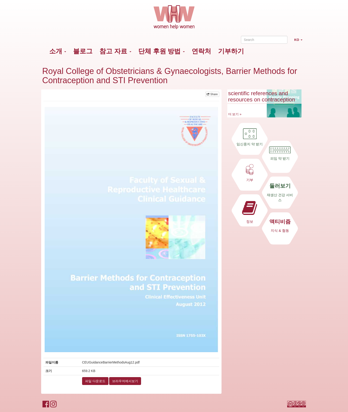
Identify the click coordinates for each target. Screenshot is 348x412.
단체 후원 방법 (161, 51)
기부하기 (231, 51)
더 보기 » (235, 114)
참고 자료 (115, 51)
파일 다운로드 (95, 381)
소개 (57, 51)
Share (212, 94)
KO (300, 42)
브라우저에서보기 (125, 381)
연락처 (201, 51)
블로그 (82, 51)
